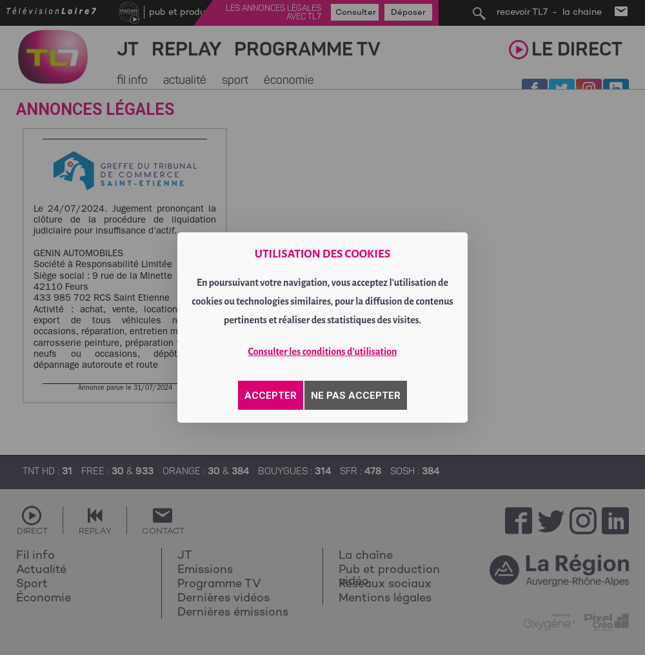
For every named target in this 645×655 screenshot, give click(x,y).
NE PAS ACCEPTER (356, 395)
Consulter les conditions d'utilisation (322, 352)
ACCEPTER (270, 395)
